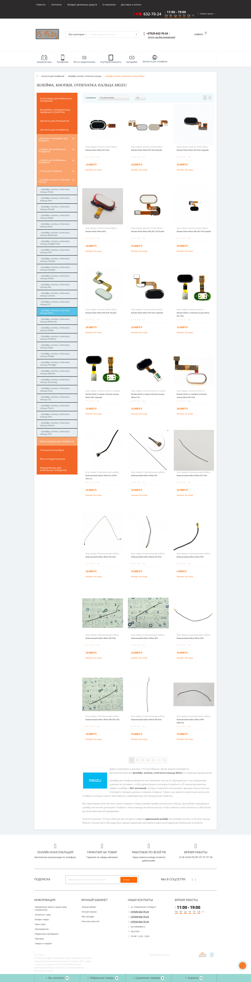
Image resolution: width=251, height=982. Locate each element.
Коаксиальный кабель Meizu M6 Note (146, 719)
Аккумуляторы (44, 59)
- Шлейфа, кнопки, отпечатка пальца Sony (54, 389)
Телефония (62, 59)
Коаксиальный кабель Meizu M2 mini (100, 557)
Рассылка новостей (90, 921)
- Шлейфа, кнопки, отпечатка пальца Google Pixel (54, 242)
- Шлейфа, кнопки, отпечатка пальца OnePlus (54, 337)
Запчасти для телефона (154, 59)
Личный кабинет (89, 907)
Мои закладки (88, 917)
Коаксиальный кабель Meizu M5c (144, 638)
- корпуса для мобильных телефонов (52, 161)
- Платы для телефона (50, 170)
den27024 (134, 931)
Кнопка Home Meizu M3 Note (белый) (146, 150)
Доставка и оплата (101, 4)
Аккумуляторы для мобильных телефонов (53, 469)
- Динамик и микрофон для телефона (53, 139)
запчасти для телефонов (54, 129)
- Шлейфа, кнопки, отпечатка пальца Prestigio (54, 363)
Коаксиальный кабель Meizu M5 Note (100, 638)
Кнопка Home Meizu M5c (95, 231)
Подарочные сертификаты (46, 934)
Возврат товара (42, 919)
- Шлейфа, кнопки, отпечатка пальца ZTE (54, 432)
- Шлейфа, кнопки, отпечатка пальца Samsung (54, 381)
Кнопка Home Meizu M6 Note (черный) (147, 313)
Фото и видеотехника (84, 59)
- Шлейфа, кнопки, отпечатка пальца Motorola (54, 320)
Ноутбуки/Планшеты (110, 59)
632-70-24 (152, 14)
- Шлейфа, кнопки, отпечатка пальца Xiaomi (54, 424)
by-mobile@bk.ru (137, 927)
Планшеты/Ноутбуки (52, 450)
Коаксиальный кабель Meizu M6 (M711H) (102, 719)
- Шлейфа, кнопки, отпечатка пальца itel (54, 285)
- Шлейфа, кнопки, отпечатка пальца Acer (54, 199)
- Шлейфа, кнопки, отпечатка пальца (54, 180)
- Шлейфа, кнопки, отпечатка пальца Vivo (54, 415)
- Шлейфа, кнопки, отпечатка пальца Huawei (54, 259)
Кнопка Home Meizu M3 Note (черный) (193, 150)
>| (165, 760)
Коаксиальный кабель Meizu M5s (190, 638)
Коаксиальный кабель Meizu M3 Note (146, 557)
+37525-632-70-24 (139, 912)
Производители (42, 929)
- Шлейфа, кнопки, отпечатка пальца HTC (54, 251)
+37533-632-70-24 (139, 922)
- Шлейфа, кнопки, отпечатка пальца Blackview (54, 234)
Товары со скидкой (43, 943)
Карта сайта (40, 924)
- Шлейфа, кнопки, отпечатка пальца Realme (54, 372)
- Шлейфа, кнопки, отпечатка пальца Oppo (54, 346)
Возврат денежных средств (51, 4)
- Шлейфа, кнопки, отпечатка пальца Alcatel (54, 208)
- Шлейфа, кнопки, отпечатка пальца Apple (54, 216)
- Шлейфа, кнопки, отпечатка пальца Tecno (54, 406)
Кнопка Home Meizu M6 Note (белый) (100, 313)
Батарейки (131, 59)
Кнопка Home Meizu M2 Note (97, 150)
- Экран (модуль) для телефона (55, 441)
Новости (121, 4)
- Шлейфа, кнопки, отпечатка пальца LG (54, 303)
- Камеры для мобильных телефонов (52, 150)
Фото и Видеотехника (52, 458)
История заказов (89, 912)
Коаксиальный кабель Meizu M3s (190, 557)
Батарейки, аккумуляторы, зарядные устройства (55, 111)
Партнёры (39, 939)
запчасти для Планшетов (54, 120)
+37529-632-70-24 (139, 917)
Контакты (137, 4)
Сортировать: (90, 98)
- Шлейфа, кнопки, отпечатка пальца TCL (54, 398)
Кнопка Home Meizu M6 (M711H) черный (194, 231)
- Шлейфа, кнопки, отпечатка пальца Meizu (54, 311)
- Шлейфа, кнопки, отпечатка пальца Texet (54, 190)
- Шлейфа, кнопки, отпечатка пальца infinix (54, 277)
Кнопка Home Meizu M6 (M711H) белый (147, 231)
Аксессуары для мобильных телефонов (56, 99)
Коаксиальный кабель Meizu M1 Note (192, 475)
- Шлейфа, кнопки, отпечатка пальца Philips (54, 355)
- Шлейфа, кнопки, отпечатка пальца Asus (54, 225)
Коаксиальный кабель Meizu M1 (144, 475)
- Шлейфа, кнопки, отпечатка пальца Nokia (54, 329)
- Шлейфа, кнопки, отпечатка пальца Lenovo (54, 294)
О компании (78, 4)
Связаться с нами (43, 915)
